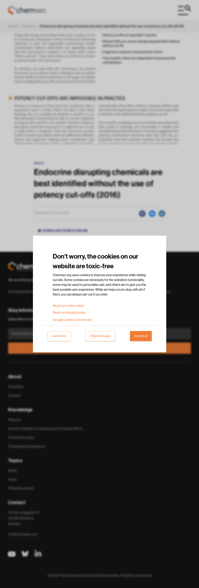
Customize (59, 336)
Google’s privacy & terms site (72, 320)
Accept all (140, 336)
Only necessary (100, 336)
